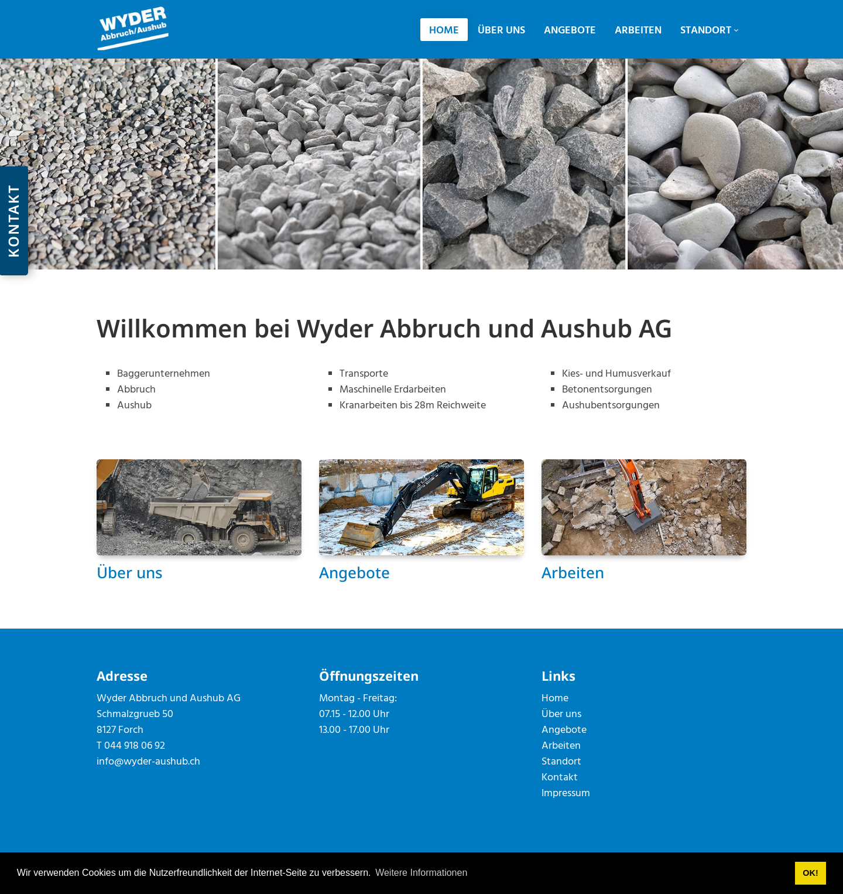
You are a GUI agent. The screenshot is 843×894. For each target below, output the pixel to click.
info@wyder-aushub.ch (148, 761)
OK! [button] (810, 873)
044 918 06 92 (134, 746)
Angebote (354, 572)
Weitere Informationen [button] (421, 873)
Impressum (566, 793)
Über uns (130, 572)
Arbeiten (573, 572)
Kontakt (560, 777)
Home (555, 698)
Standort (561, 761)
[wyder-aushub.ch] (133, 29)
